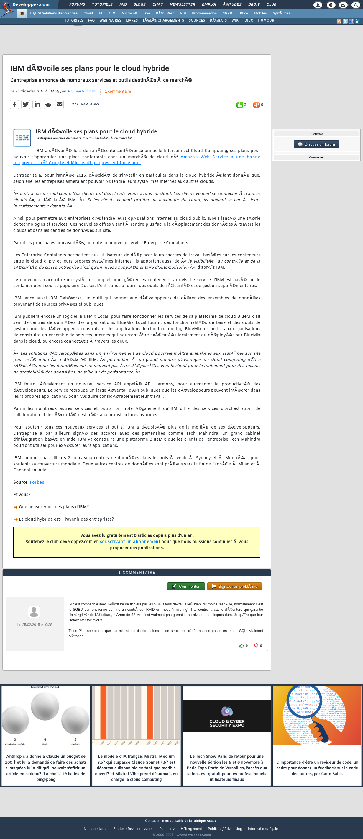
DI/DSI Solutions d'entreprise (54, 14)
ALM (112, 14)
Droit (254, 4)
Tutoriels (102, 4)
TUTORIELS (73, 21)
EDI (183, 14)
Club (271, 4)
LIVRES (132, 21)
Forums (77, 4)
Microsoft (129, 14)
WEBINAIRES (110, 21)
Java (146, 14)
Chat (157, 4)
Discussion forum (316, 144)
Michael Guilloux (81, 95)
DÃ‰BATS (218, 21)
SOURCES (197, 21)
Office (243, 14)
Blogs (139, 4)
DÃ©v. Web (165, 14)
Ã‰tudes (232, 4)
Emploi (208, 4)
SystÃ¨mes (281, 14)
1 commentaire (118, 95)
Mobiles (260, 14)
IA (100, 14)
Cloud (88, 14)
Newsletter (182, 4)
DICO (248, 21)
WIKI (235, 21)
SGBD (227, 14)
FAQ (123, 4)
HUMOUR (266, 21)
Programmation (204, 14)
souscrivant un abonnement (130, 545)
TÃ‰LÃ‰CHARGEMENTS (163, 21)
